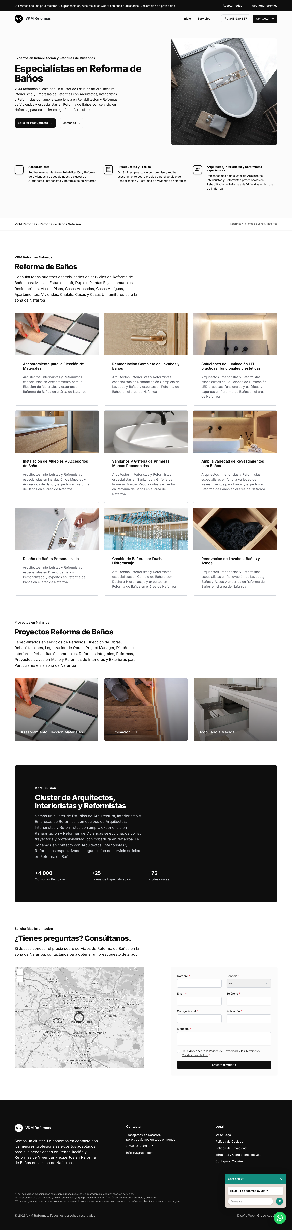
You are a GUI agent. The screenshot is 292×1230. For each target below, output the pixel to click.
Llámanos (71, 123)
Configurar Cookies (229, 1161)
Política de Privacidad (223, 1051)
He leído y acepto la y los (221, 1053)
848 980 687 (236, 18)
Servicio (233, 976)
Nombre (183, 976)
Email (182, 993)
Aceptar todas (232, 5)
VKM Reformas (33, 19)
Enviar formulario (224, 1064)
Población (234, 1011)
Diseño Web (246, 1215)
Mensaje (184, 1028)
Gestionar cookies (264, 5)
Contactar (265, 18)
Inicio (187, 18)
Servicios (206, 18)
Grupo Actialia (267, 1215)
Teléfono (233, 993)
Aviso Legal (223, 1135)
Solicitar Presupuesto (35, 123)
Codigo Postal (187, 1011)
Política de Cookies (229, 1141)
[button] (79, 1018)
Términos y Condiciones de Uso (238, 1155)
